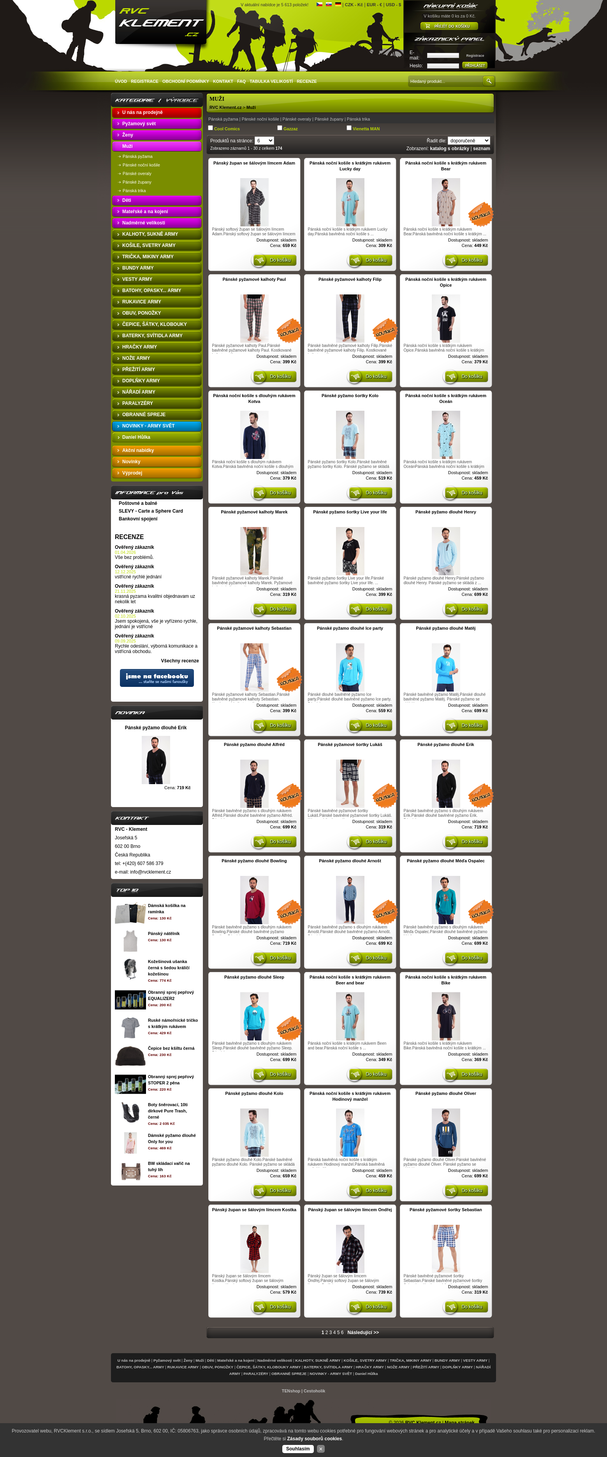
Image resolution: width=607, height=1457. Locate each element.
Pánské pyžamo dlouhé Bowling (254, 860)
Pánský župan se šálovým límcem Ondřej (350, 1209)
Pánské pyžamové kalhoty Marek (254, 512)
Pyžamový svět (167, 1360)
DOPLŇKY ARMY (457, 1367)
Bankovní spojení (138, 519)
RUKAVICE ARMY (183, 1367)
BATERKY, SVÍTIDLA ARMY (328, 1367)
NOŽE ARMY (398, 1367)
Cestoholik (314, 1391)
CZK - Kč (354, 4)
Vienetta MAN (366, 128)
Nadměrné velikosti (274, 1360)
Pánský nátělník (164, 933)
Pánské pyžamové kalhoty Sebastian (254, 628)
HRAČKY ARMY (370, 1367)
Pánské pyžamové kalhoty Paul (254, 279)
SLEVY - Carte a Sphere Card (151, 511)
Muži (251, 107)
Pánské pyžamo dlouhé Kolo (254, 1093)
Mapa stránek (460, 1422)
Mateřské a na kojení (235, 1360)
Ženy (188, 1360)
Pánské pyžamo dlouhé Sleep (254, 977)
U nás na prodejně (134, 1360)
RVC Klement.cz (225, 107)
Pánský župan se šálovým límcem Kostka (254, 1209)
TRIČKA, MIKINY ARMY (410, 1360)
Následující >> (363, 1332)
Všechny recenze (180, 661)
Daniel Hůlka (366, 1373)
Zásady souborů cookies (314, 1438)
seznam (481, 148)
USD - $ (393, 4)
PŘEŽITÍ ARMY (426, 1367)
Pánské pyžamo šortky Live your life (350, 512)
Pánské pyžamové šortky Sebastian (446, 1209)
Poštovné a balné (138, 503)
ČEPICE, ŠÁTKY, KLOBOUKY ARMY (268, 1367)
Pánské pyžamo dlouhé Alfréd (254, 744)
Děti (210, 1360)
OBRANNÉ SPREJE (288, 1373)
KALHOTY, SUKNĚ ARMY (317, 1360)
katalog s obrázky (449, 148)
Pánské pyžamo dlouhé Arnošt (350, 860)
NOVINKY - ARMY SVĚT (331, 1373)
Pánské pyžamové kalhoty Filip (350, 279)
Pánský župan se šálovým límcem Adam (254, 163)
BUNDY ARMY (447, 1360)
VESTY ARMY (475, 1360)
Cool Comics (227, 128)
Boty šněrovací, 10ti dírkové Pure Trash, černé (168, 1110)
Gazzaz (290, 128)
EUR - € (374, 4)
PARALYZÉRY (255, 1373)
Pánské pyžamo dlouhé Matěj (446, 628)
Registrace (475, 56)
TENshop (291, 1391)
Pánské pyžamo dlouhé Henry (445, 512)
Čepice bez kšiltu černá (171, 1048)
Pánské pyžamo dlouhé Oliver (445, 1093)
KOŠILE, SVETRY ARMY (365, 1360)
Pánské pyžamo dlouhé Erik (445, 744)
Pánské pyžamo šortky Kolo (350, 395)
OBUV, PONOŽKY (218, 1367)
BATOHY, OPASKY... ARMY (140, 1367)
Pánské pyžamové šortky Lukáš (350, 744)
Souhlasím (298, 1449)
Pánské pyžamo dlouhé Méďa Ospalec (446, 860)
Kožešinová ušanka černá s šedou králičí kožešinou (169, 967)
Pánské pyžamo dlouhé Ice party (350, 628)
